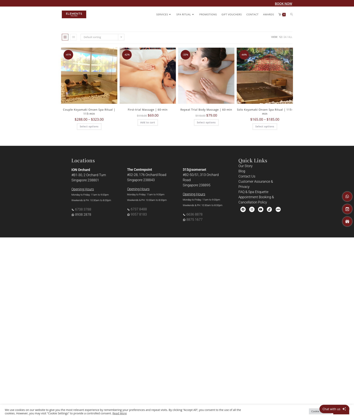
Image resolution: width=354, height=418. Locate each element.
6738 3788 (83, 209)
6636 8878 (194, 214)
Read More (119, 413)
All (290, 37)
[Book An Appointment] (347, 209)
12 (280, 37)
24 (285, 37)
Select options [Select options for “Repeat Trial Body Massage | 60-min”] (206, 122)
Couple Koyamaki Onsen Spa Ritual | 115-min (89, 111)
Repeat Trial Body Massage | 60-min (206, 109)
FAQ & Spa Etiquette (253, 192)
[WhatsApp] (347, 196)
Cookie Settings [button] (320, 411)
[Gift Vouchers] (347, 221)
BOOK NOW (283, 4)
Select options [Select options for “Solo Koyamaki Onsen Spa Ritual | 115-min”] (264, 126)
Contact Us (246, 176)
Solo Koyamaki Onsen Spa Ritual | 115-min (265, 111)
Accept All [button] (341, 411)
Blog (241, 171)
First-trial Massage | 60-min (148, 109)
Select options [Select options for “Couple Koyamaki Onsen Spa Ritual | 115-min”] (89, 126)
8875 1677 (194, 219)
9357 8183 (139, 214)
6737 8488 (139, 209)
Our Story (245, 166)
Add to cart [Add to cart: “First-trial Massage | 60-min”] (147, 122)
